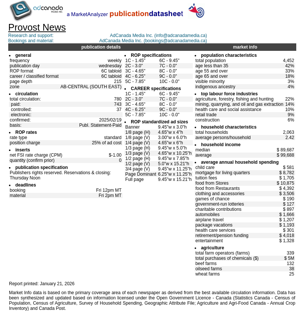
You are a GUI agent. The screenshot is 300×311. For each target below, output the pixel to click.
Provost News (37, 27)
